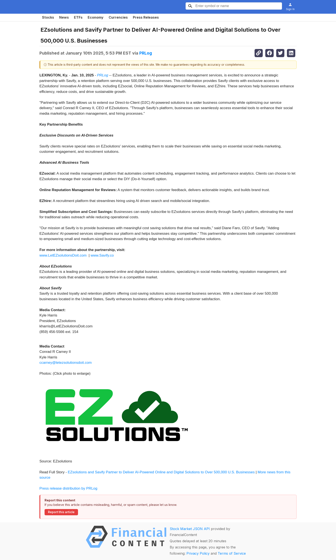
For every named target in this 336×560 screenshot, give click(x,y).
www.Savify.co (102, 255)
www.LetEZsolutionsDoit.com (63, 255)
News (64, 17)
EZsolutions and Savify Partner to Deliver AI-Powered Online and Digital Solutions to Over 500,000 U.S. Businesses (161, 472)
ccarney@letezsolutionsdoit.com (65, 363)
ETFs (78, 17)
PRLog (145, 53)
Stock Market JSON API (190, 529)
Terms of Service (232, 553)
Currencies (118, 17)
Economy (96, 17)
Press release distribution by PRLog (68, 488)
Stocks (48, 17)
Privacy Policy (198, 553)
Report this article (61, 512)
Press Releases (146, 17)
